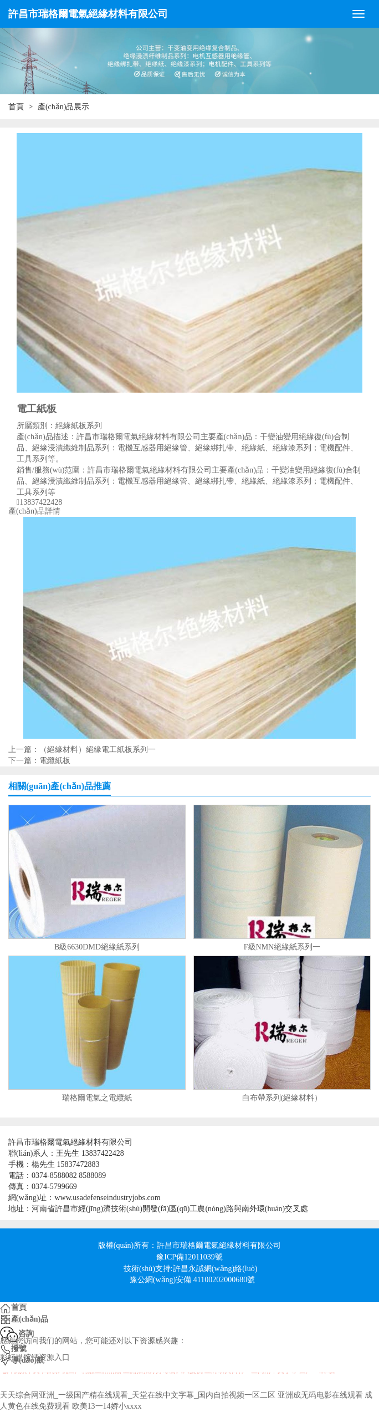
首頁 (16, 107)
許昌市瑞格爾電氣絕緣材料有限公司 (88, 13)
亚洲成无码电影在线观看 (320, 1395)
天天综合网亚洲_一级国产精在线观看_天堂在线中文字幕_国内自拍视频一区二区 (137, 1395)
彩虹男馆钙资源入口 (35, 1357)
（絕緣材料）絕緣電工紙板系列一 (97, 749)
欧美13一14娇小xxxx (107, 1406)
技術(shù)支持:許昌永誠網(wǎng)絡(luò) (190, 1268)
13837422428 (40, 502)
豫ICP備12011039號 (189, 1257)
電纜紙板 (54, 760)
